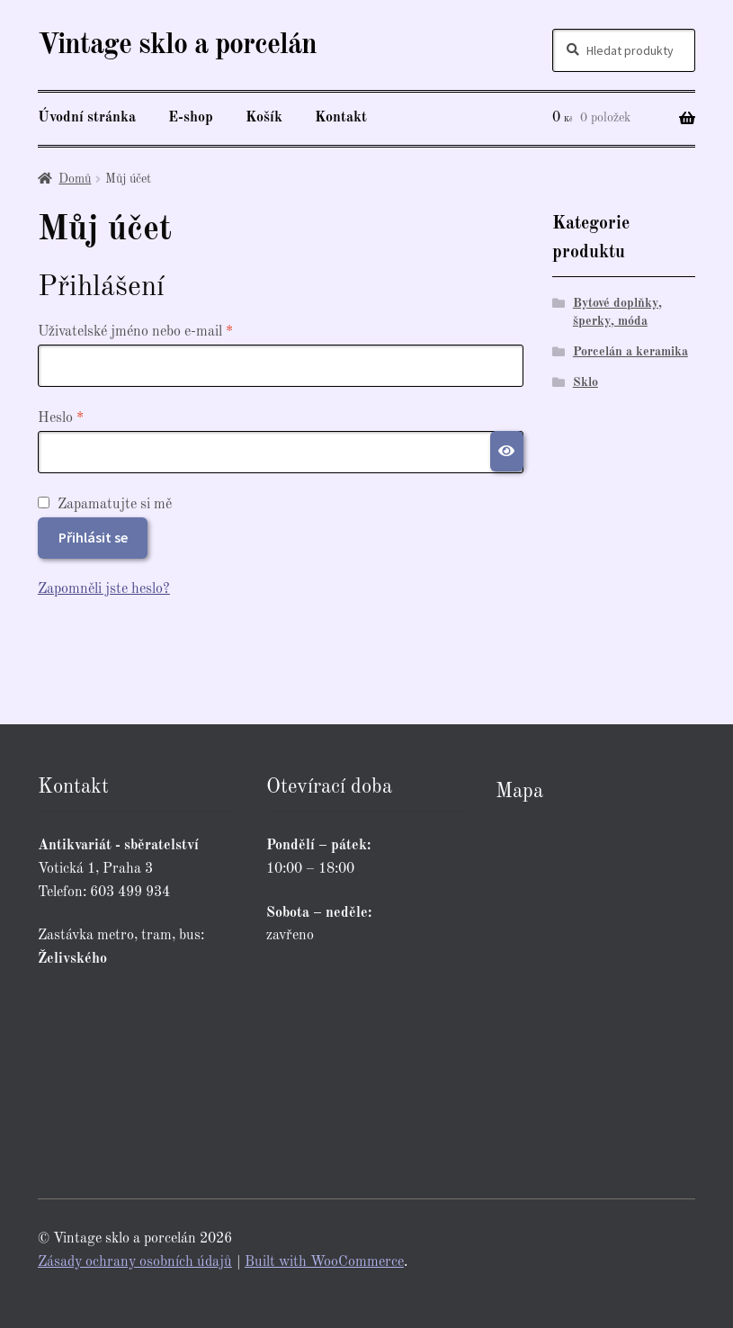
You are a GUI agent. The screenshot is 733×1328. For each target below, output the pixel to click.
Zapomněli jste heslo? (104, 589)
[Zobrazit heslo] (507, 451)
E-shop (190, 118)
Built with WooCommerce (324, 1262)
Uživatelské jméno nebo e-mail (159, 330)
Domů (74, 179)
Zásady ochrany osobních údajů (135, 1262)
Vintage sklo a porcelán (177, 45)
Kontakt (341, 118)
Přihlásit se (93, 537)
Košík (264, 118)
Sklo (585, 382)
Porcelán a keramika (630, 351)
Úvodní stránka (87, 118)
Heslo (84, 417)
